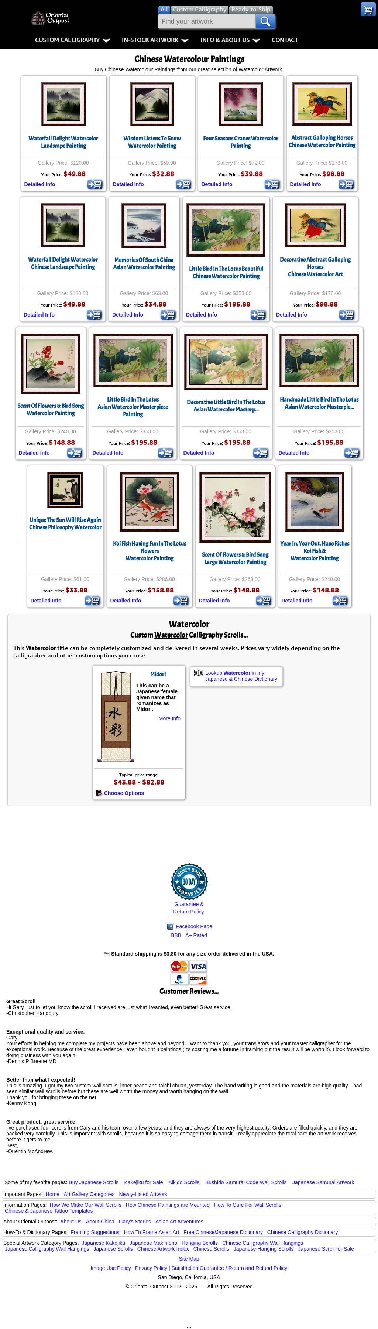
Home (52, 1194)
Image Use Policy (111, 1268)
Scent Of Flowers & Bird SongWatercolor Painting (50, 409)
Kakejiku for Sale (143, 1182)
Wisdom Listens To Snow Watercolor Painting (152, 142)
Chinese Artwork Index (163, 1249)
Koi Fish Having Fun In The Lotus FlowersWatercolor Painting (149, 551)
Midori (158, 674)
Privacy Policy (151, 1268)
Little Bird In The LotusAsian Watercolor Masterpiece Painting (132, 407)
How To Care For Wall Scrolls (247, 1205)
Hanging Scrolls (200, 1243)
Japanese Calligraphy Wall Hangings (47, 1249)
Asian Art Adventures (179, 1221)
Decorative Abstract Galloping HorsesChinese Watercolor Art (315, 267)
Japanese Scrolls (113, 1249)
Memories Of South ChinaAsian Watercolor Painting (144, 263)
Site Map (189, 1259)
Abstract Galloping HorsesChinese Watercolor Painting (322, 141)
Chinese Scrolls (211, 1249)
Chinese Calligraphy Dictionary (302, 1232)
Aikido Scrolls (183, 1182)
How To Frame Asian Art (151, 1232)
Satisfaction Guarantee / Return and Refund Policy (230, 1268)
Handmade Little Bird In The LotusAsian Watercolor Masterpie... (319, 403)
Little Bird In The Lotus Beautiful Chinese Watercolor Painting (226, 272)
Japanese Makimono (153, 1243)
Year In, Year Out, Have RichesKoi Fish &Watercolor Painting (314, 551)
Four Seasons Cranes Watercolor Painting (240, 142)
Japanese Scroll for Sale (326, 1249)
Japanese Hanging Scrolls (264, 1249)
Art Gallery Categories (89, 1194)
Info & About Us (230, 40)
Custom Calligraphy (72, 40)
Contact (285, 40)
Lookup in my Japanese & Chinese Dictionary (241, 676)
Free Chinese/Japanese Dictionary (223, 1232)
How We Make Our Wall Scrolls (85, 1205)
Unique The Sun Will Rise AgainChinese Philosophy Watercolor (65, 523)
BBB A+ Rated (189, 935)
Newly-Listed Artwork (143, 1194)
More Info (170, 718)
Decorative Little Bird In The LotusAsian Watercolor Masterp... (226, 406)
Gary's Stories (135, 1221)
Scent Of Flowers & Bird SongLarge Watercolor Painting (235, 558)
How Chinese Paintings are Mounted (168, 1205)
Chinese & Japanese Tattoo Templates (49, 1211)
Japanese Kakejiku (104, 1243)
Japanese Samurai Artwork (323, 1182)
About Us (71, 1221)
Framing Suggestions (95, 1232)
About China (100, 1221)
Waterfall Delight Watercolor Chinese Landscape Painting (63, 263)
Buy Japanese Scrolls (93, 1182)
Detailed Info (39, 184)
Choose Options (120, 793)
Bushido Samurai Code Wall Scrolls (245, 1182)
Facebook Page (189, 926)
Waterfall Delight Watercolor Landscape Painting (63, 142)
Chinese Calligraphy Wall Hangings (262, 1243)
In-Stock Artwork (155, 40)
